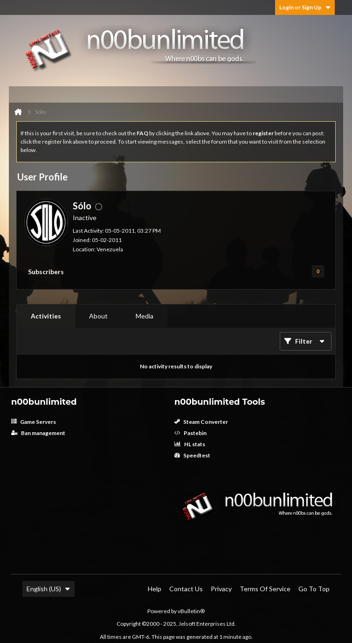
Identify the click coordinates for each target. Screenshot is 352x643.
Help (154, 589)
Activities (46, 316)
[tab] (46, 316)
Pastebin (190, 432)
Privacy (221, 589)
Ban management (38, 432)
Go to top (314, 589)
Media (144, 316)
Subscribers (46, 272)
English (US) (48, 589)
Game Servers (33, 421)
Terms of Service (265, 589)
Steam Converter (201, 421)
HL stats (189, 444)
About (98, 316)
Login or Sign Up (305, 7)
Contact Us (186, 589)
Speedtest (192, 455)
